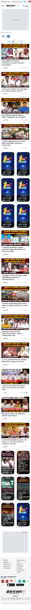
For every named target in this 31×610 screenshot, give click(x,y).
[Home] (1, 33)
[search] (19, 6)
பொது (4, 393)
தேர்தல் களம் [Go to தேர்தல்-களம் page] (5, 2)
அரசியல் (5, 68)
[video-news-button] (3, 58)
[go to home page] (11, 6)
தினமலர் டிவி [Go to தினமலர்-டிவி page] (17, 2)
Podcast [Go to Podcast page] (27, 2)
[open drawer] (2, 6)
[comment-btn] (26, 393)
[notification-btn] (29, 1)
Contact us (13, 603)
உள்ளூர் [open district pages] (25, 6)
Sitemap (27, 603)
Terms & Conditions (20, 603)
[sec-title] (15, 577)
